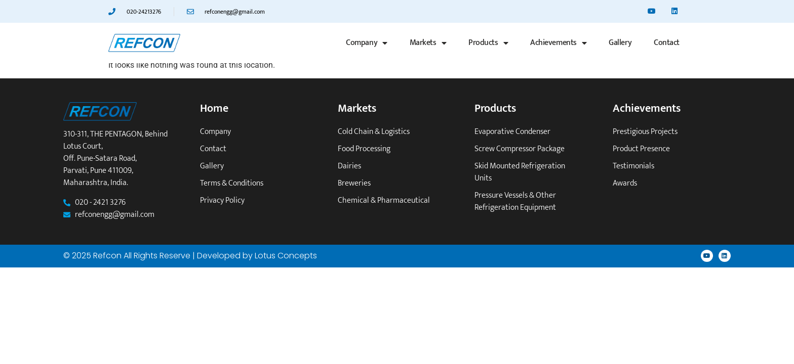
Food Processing (364, 149)
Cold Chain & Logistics (374, 132)
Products (488, 43)
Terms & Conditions (231, 183)
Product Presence (641, 149)
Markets (428, 43)
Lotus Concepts (286, 255)
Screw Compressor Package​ (519, 149)
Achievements (558, 43)
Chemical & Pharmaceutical (384, 201)
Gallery (620, 43)
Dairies (349, 166)
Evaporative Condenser (512, 132)
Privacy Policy (222, 201)
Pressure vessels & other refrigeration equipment (515, 202)
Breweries (354, 183)
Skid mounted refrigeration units (519, 172)
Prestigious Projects (645, 132)
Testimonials (633, 166)
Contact (667, 43)
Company (366, 43)
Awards (625, 183)
